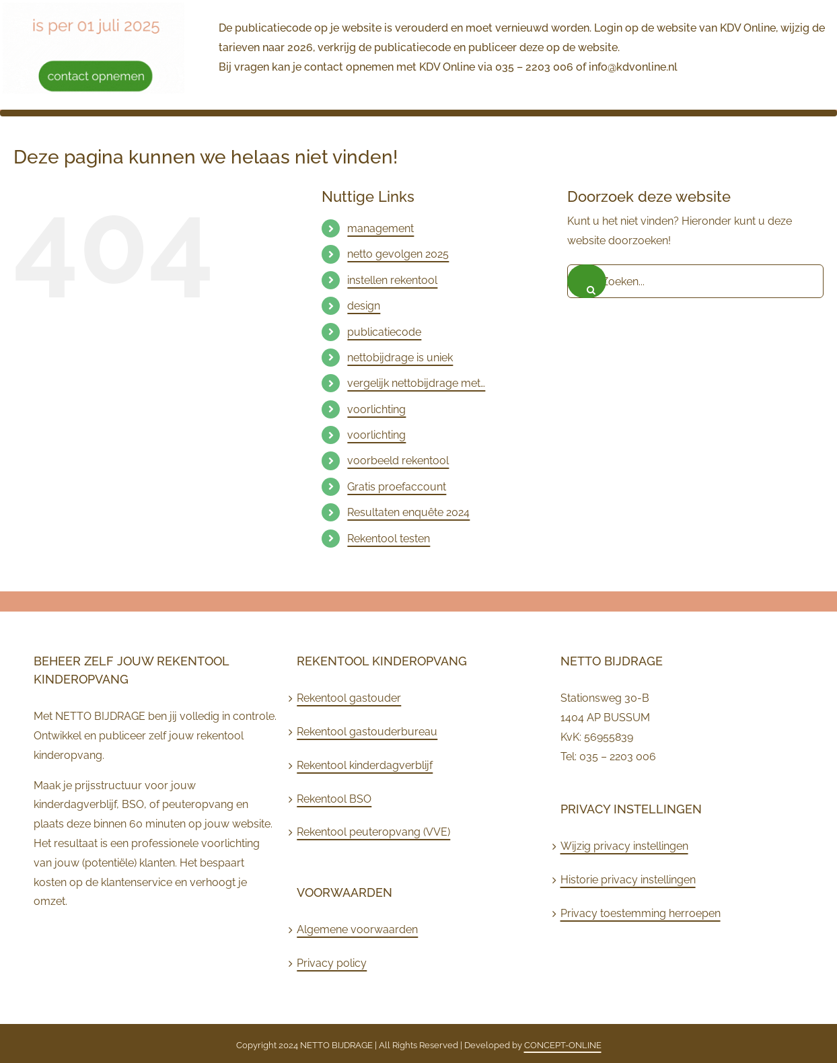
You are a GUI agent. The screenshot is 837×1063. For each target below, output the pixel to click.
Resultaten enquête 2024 (408, 512)
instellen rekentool (392, 280)
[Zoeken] (586, 281)
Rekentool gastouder (349, 698)
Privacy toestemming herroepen (640, 913)
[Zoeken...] (695, 281)
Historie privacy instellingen (628, 879)
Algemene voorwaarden (357, 929)
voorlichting (376, 409)
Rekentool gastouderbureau (367, 731)
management (380, 228)
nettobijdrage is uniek (400, 357)
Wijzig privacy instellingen (624, 846)
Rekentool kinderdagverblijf (365, 765)
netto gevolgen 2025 (398, 254)
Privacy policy (332, 963)
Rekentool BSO (334, 799)
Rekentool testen (388, 538)
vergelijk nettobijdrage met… (416, 383)
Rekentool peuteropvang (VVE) (373, 832)
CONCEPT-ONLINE (563, 1045)
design (363, 305)
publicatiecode (384, 332)
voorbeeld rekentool (398, 460)
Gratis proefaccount (396, 486)
